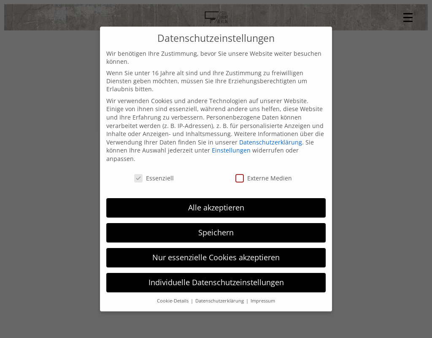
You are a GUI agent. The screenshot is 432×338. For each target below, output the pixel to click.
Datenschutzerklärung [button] (220, 301)
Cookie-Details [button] (173, 301)
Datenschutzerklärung (270, 142)
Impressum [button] (263, 301)
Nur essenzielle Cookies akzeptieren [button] (216, 257)
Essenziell (154, 178)
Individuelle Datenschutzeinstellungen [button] (216, 282)
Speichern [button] (216, 232)
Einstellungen (231, 150)
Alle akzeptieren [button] (216, 207)
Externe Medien (263, 178)
